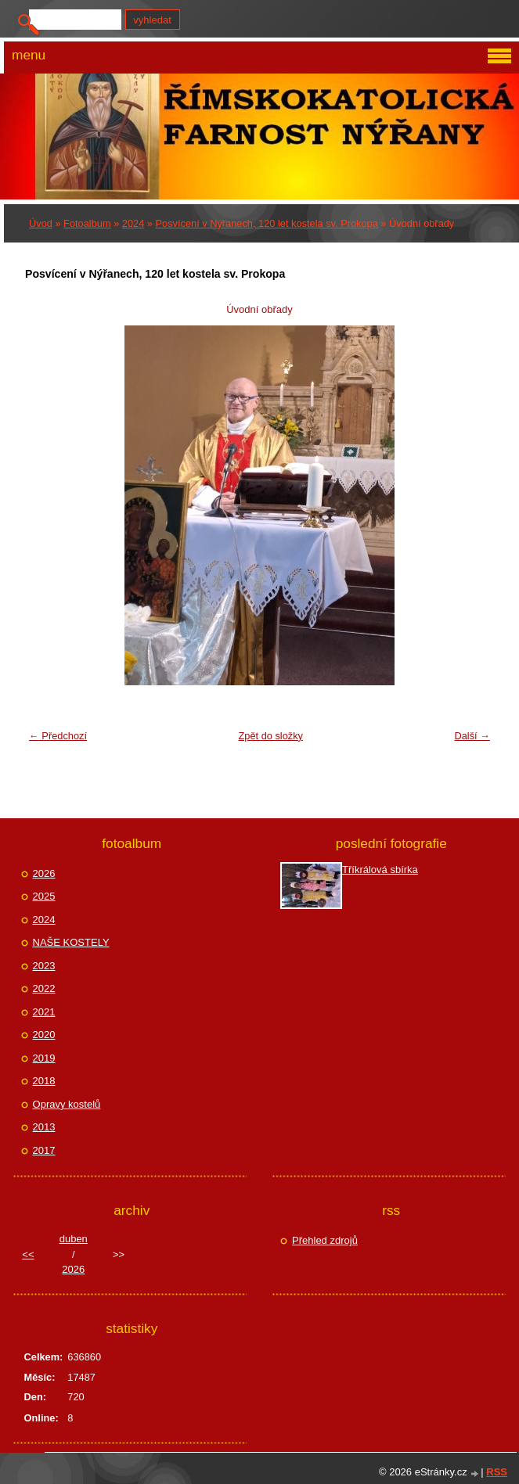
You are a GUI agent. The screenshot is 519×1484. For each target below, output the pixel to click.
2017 (44, 1150)
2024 (133, 223)
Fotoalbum (86, 223)
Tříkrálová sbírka (380, 869)
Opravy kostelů (67, 1104)
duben (73, 1239)
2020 (44, 1034)
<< (28, 1254)
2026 (44, 873)
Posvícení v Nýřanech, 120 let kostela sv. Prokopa (267, 223)
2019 (44, 1058)
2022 (44, 988)
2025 (44, 896)
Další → (472, 736)
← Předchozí (58, 736)
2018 (44, 1081)
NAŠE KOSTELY (71, 942)
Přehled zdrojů (325, 1240)
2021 (44, 1012)
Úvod (40, 223)
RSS (496, 1472)
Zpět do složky (270, 736)
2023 (44, 966)
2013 (44, 1127)
